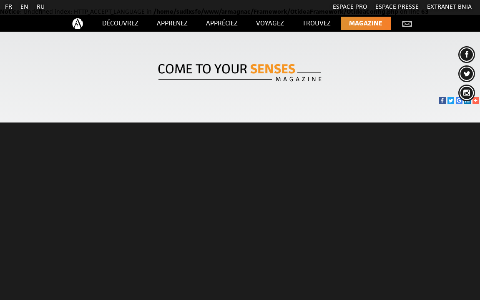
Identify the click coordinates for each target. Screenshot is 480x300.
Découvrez (120, 23)
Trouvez (316, 23)
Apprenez (172, 23)
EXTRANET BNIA (449, 6)
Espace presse (397, 6)
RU (41, 6)
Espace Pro (350, 6)
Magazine (365, 23)
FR (8, 6)
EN (24, 6)
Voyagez (270, 23)
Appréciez (222, 23)
